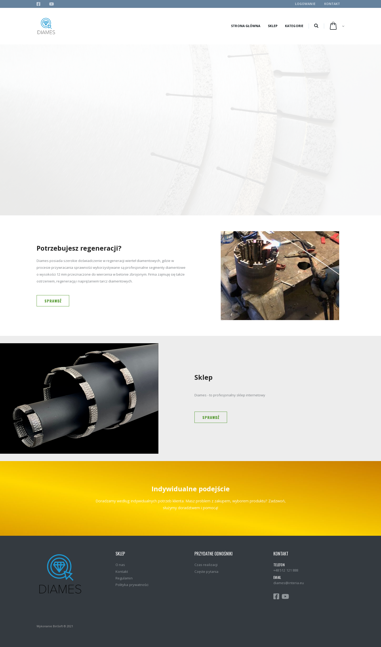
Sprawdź (53, 301)
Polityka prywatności (132, 584)
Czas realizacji (206, 564)
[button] (316, 26)
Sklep (273, 26)
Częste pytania (206, 571)
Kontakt (332, 4)
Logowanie (305, 4)
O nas (120, 564)
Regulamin (124, 578)
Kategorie (294, 26)
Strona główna (245, 26)
